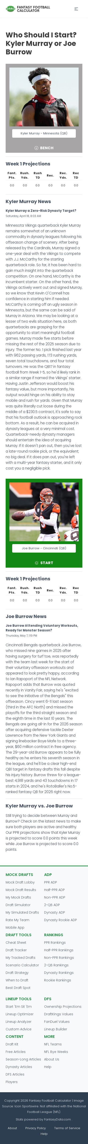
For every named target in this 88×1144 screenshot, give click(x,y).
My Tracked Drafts (20, 957)
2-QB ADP (52, 905)
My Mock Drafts (18, 897)
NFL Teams (53, 1044)
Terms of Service (67, 1128)
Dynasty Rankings (59, 972)
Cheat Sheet (16, 942)
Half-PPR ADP (54, 889)
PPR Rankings (55, 942)
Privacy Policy (35, 1128)
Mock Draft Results (21, 889)
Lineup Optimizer (20, 1014)
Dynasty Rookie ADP (60, 920)
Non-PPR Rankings (59, 957)
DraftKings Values (58, 1014)
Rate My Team (17, 920)
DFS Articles (15, 1074)
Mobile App (15, 927)
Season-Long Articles (23, 1059)
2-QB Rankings (56, 965)
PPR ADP (50, 882)
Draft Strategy (17, 972)
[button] (76, 9)
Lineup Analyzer (18, 1021)
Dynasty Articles (19, 1066)
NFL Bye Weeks (56, 1051)
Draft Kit (12, 1044)
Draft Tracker (16, 950)
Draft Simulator (18, 905)
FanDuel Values (57, 1021)
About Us (51, 1059)
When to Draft (17, 980)
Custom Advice (18, 1029)
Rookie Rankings (57, 980)
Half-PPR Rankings (58, 950)
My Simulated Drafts (22, 912)
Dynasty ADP (54, 912)
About (12, 1128)
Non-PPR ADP (54, 897)
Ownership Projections (62, 1006)
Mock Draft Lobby (20, 882)
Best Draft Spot (18, 987)
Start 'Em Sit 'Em (19, 1006)
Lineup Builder (55, 1029)
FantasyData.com (58, 1119)
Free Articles (16, 1051)
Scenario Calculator (22, 965)
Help (47, 1066)
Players (12, 1082)
